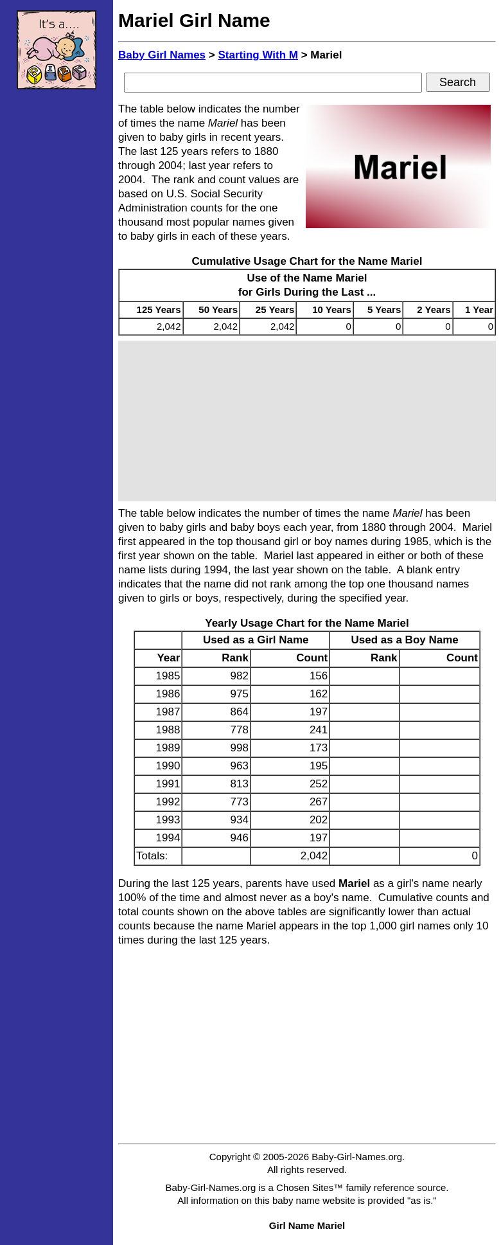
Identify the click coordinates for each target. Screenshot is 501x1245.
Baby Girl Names (162, 55)
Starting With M (258, 55)
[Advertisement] (56, 292)
